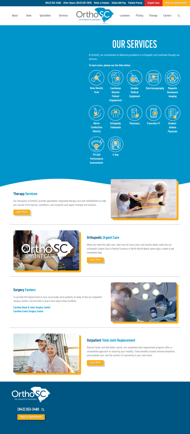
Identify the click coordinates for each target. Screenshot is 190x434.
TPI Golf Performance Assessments (96, 158)
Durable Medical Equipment (134, 92)
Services (63, 15)
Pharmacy (135, 123)
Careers (167, 15)
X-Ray (116, 154)
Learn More (21, 212)
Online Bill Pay (119, 3)
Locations (125, 15)
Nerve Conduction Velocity (96, 127)
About (15, 15)
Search (179, 16)
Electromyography (155, 88)
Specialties (45, 15)
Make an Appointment (31, 417)
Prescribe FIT (153, 123)
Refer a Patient (101, 3)
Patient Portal (135, 3)
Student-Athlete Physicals (172, 127)
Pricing (139, 15)
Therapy (153, 15)
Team (28, 15)
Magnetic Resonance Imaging (172, 92)
